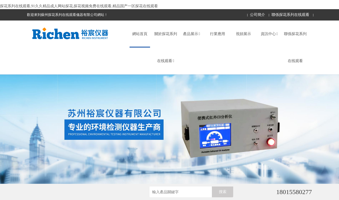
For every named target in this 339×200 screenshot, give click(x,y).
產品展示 (191, 34)
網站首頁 (139, 34)
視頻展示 (243, 34)
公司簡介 (257, 14)
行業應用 (217, 34)
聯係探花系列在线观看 (290, 14)
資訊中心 (269, 34)
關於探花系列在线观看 (165, 47)
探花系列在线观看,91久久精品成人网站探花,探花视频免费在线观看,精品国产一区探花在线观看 (79, 6)
